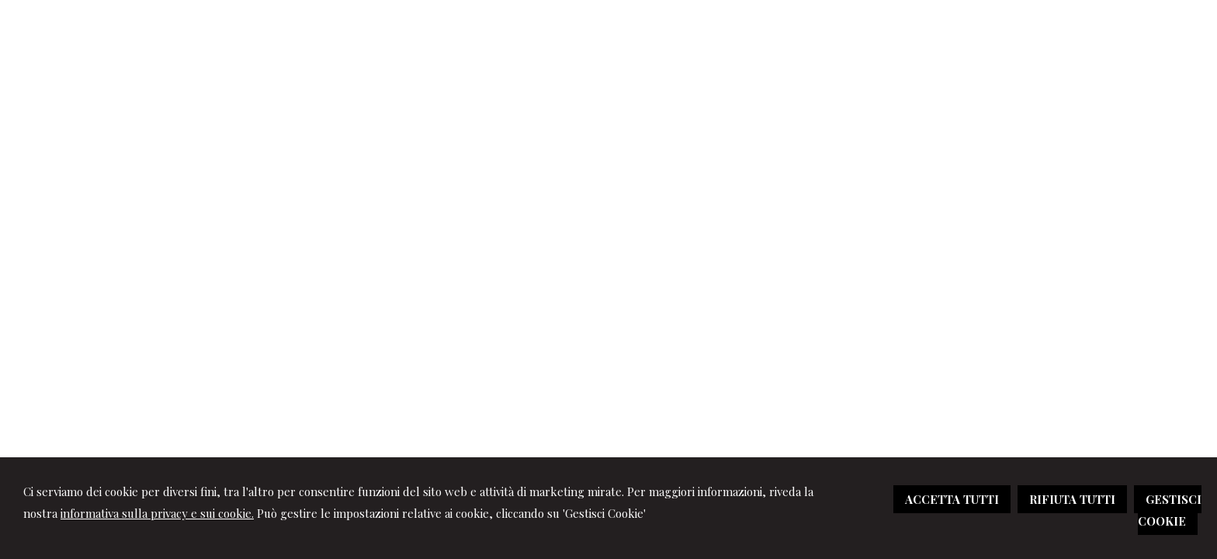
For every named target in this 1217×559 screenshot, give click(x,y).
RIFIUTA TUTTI (1072, 499)
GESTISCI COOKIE (1169, 510)
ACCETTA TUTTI (952, 499)
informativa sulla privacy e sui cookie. (157, 513)
